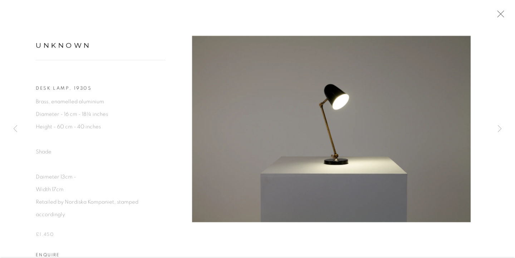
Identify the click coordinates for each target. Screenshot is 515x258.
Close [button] (499, 16)
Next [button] (499, 129)
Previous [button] (15, 129)
